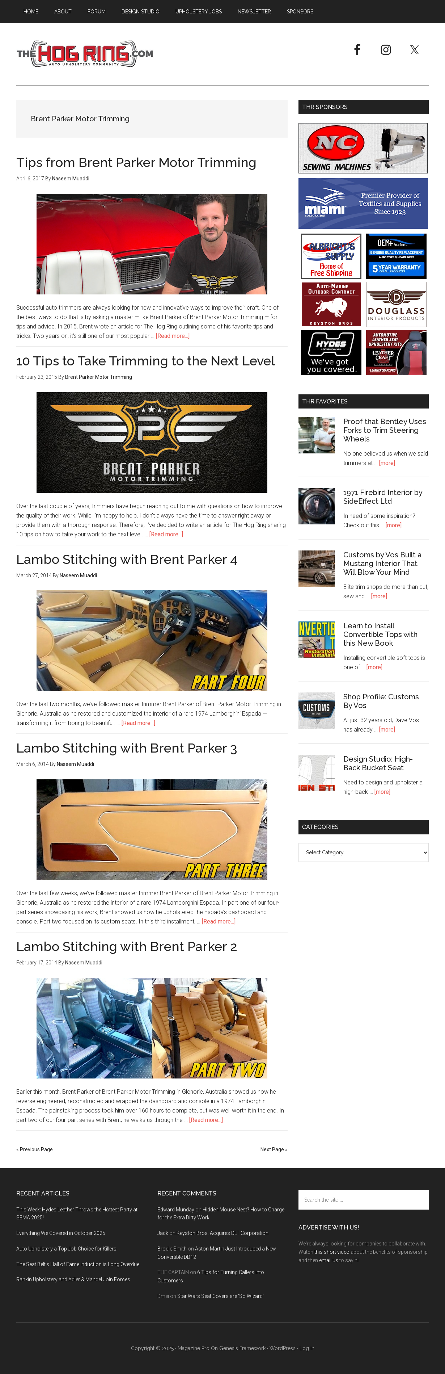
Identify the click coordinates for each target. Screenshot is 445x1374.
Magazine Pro (193, 1348)
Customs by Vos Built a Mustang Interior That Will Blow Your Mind (382, 563)
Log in (307, 1348)
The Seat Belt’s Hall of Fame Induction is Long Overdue (77, 1264)
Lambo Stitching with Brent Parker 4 (126, 559)
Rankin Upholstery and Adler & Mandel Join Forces (73, 1279)
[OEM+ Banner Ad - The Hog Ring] (396, 276)
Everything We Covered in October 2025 (60, 1233)
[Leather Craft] (396, 373)
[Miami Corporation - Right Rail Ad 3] (363, 226)
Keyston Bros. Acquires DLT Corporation (222, 1233)
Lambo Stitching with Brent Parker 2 (126, 946)
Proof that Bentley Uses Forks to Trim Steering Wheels (384, 430)
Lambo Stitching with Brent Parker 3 (126, 747)
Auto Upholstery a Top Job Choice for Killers (66, 1249)
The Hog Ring (85, 54)
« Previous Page (34, 1149)
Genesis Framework (242, 1348)
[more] (387, 463)
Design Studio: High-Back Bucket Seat (378, 763)
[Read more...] (173, 335)
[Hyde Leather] (331, 373)
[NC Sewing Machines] (363, 171)
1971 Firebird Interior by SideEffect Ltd (382, 497)
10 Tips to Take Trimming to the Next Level (145, 360)
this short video (331, 1252)
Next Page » (274, 1149)
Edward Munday (175, 1209)
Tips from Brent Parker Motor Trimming (136, 162)
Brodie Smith (172, 1249)
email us (328, 1260)
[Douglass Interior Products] (396, 325)
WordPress (283, 1348)
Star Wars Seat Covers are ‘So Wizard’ (220, 1296)
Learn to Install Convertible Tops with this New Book (380, 634)
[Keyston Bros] (331, 325)
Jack (162, 1233)
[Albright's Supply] (331, 276)
